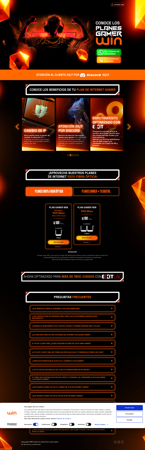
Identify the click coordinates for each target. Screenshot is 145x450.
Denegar (129, 441)
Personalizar (129, 435)
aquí (94, 75)
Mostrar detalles (100, 446)
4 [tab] (75, 155)
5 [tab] (77, 155)
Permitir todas (129, 429)
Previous (16, 124)
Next (128, 124)
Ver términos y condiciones (92, 257)
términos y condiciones (85, 259)
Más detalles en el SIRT (72, 251)
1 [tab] (68, 155)
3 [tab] (73, 155)
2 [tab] (70, 155)
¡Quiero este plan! (58, 242)
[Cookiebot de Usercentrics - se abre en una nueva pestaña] (12, 446)
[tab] (72, 309)
